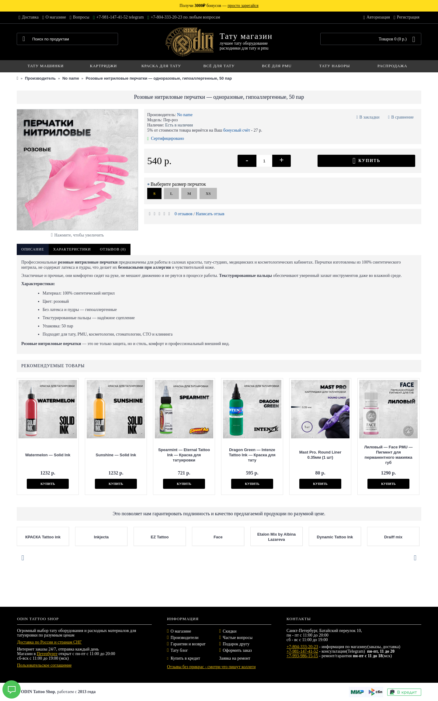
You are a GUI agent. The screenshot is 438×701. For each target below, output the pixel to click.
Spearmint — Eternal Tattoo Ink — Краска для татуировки (184, 454)
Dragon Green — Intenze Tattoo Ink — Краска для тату (252, 454)
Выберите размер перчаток (178, 184)
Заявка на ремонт (234, 658)
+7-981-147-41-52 (302, 651)
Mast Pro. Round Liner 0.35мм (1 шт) (320, 455)
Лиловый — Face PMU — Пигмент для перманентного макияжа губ (388, 455)
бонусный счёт (236, 130)
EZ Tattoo (160, 537)
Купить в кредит (183, 658)
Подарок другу (236, 644)
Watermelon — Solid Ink (47, 455)
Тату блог (179, 650)
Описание (32, 249)
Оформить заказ (237, 650)
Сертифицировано (165, 138)
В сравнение (402, 117)
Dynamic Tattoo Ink (335, 537)
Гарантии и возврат (188, 644)
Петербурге (47, 653)
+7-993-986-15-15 (302, 656)
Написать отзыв (210, 214)
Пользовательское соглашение (44, 665)
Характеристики (72, 249)
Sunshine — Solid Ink (116, 455)
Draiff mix (393, 537)
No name (185, 114)
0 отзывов (184, 214)
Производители (185, 637)
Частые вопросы (237, 637)
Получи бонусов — (218, 5)
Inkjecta (101, 537)
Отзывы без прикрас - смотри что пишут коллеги (211, 667)
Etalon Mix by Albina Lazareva (276, 537)
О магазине (181, 631)
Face (218, 537)
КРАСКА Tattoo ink (43, 537)
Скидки (229, 631)
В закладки (370, 117)
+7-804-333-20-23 (302, 646)
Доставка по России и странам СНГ (49, 642)
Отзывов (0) (113, 249)
